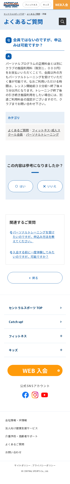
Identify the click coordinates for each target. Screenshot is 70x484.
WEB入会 (61, 4)
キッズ (46, 4)
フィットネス (31, 4)
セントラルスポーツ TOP (25, 307)
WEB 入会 (35, 370)
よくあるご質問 (33, 13)
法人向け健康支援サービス (21, 428)
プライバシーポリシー (44, 465)
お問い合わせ (13, 452)
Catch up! (16, 321)
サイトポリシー (22, 465)
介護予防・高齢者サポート (21, 436)
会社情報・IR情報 (16, 420)
